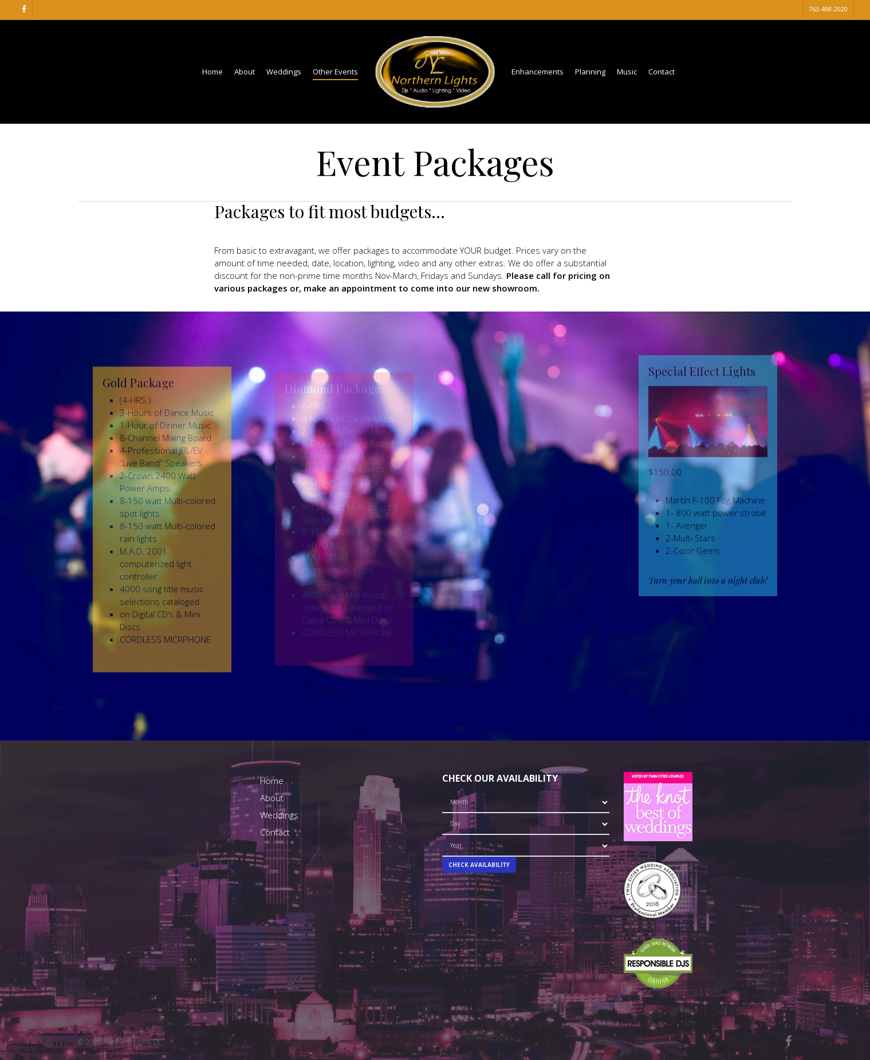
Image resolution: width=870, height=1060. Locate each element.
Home (272, 780)
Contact (275, 832)
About (272, 797)
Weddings (279, 815)
